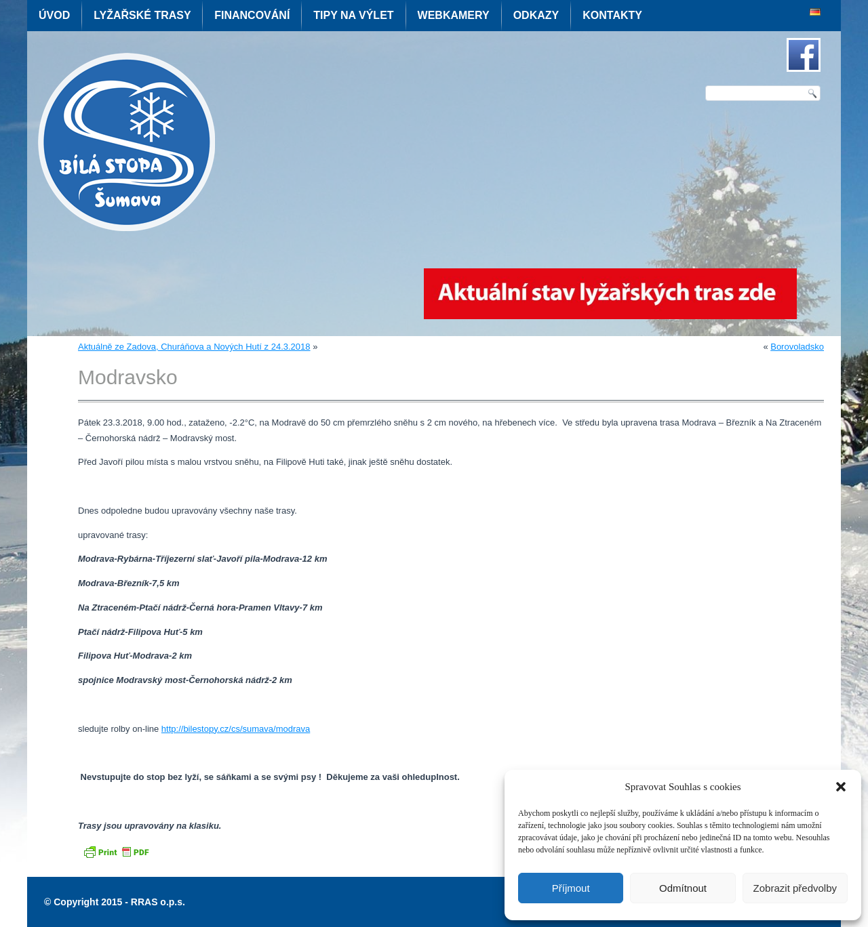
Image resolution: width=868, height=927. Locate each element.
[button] (841, 787)
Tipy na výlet (353, 15)
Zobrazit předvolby (795, 888)
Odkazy (536, 15)
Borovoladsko (797, 347)
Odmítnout (683, 888)
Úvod (54, 15)
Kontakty (612, 15)
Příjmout (571, 888)
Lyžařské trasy (142, 15)
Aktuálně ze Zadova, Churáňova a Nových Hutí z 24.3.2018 (194, 347)
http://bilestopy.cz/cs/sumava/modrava (235, 729)
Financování (252, 15)
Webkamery (454, 15)
